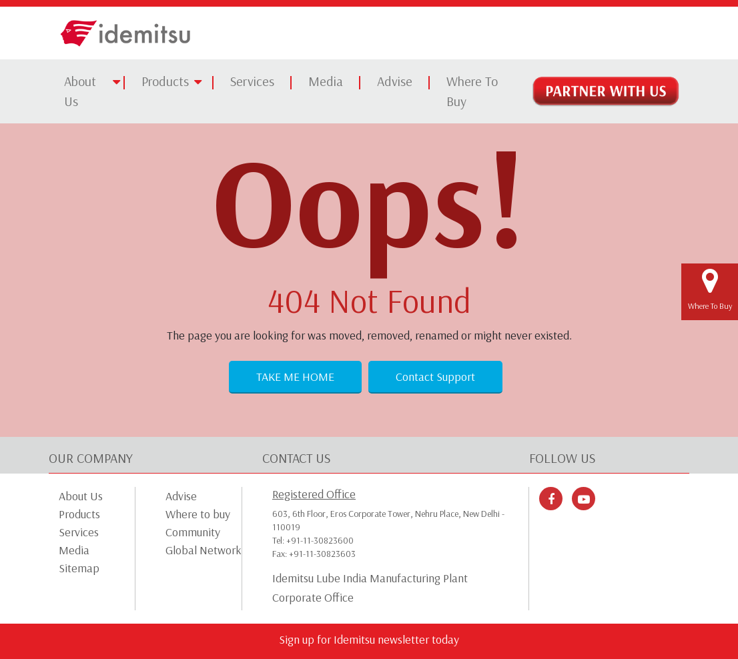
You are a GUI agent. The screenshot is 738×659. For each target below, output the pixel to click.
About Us (80, 91)
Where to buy (197, 514)
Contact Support (435, 376)
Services (252, 81)
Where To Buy (472, 91)
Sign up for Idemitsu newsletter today (369, 639)
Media (325, 81)
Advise (394, 81)
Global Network (203, 550)
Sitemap (79, 568)
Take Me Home (295, 376)
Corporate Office (313, 597)
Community (192, 532)
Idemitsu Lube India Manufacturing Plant (370, 578)
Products (165, 81)
